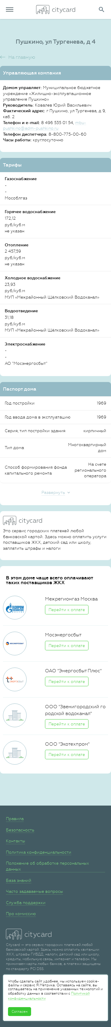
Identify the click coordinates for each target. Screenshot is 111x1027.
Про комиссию (21, 913)
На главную (21, 57)
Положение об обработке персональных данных (47, 866)
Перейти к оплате (67, 609)
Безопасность (20, 830)
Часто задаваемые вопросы (34, 891)
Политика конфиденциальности (38, 852)
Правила (15, 818)
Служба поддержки (26, 902)
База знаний (18, 880)
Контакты (15, 841)
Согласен (20, 1011)
